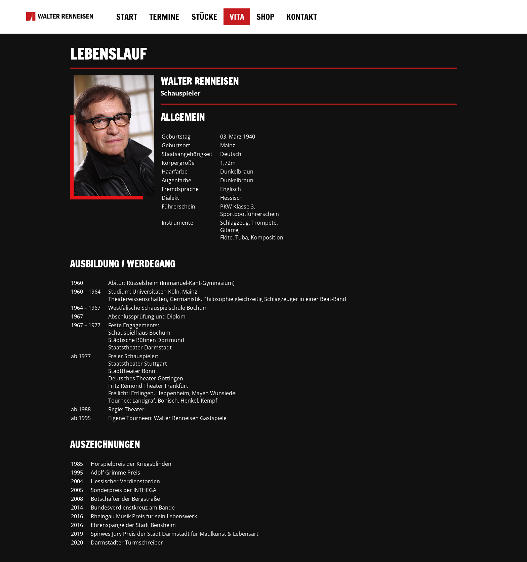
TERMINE (164, 17)
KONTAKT (301, 17)
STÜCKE (204, 17)
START (126, 17)
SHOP (265, 17)
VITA (237, 17)
